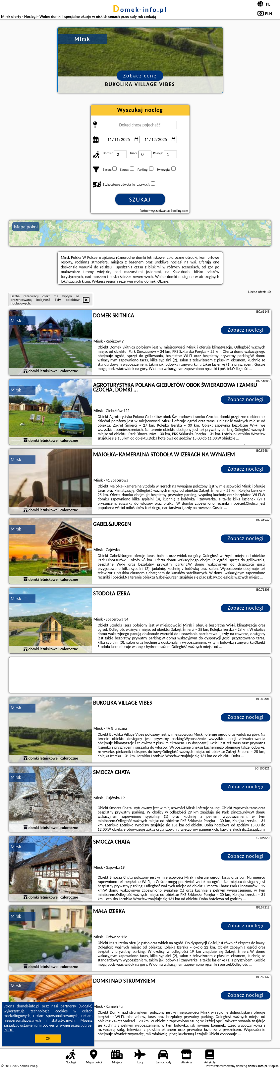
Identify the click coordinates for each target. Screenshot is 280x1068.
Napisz (273, 1066)
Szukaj (140, 199)
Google (85, 1006)
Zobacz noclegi (246, 330)
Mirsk (16, 320)
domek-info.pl (140, 10)
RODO (9, 1030)
